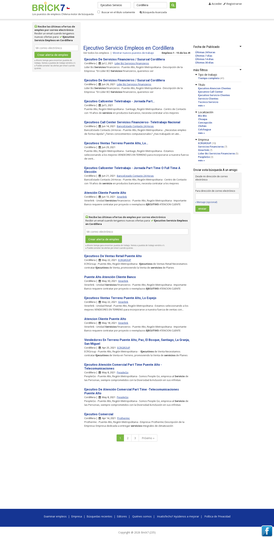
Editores (122, 516)
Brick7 (48, 6)
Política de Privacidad (217, 516)
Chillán (202, 126)
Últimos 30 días (204, 62)
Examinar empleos (55, 516)
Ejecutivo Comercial (98, 414)
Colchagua (204, 129)
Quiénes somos (142, 516)
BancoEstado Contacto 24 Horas (135, 126)
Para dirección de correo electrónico (215, 190)
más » (201, 105)
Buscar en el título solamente (118, 12)
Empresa (76, 516)
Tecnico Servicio (208, 102)
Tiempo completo (208, 78)
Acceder (215, 4)
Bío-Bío (202, 115)
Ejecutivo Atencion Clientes (214, 88)
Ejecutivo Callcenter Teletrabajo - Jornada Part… (119, 101)
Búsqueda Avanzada (153, 12)
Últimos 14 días (204, 59)
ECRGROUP (204, 143)
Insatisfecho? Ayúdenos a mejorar (178, 516)
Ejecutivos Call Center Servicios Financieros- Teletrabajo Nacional (132, 122)
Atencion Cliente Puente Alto (105, 319)
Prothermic (123, 418)
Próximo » (148, 438)
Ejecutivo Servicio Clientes (214, 95)
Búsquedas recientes (99, 516)
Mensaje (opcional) (207, 202)
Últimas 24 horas (205, 52)
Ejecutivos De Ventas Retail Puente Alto (113, 256)
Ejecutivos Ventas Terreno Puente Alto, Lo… (116, 143)
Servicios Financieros (211, 146)
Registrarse (232, 4)
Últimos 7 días (203, 55)
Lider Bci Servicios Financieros (216, 153)
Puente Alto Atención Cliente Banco (110, 277)
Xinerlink (203, 150)
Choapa (202, 119)
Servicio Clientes (208, 98)
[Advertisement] (56, 131)
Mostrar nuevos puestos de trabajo (133, 53)
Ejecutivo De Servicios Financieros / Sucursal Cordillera (124, 59)
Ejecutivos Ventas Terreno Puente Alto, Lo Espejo (120, 298)
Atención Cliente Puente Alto (105, 193)
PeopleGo (204, 157)
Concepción (205, 122)
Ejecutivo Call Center (210, 91)
